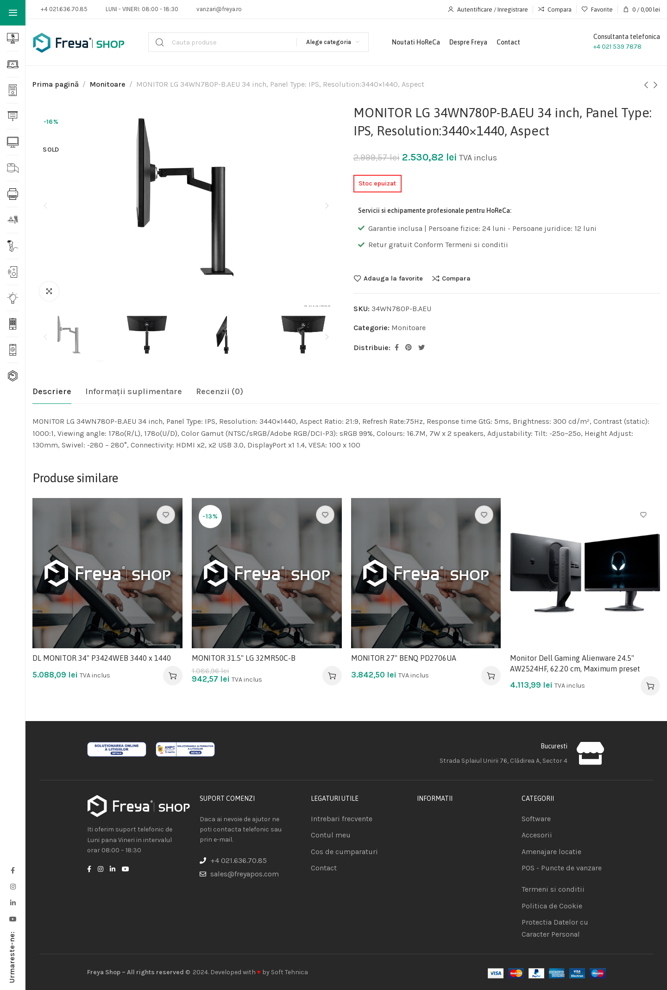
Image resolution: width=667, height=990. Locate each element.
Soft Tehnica (289, 972)
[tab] (51, 392)
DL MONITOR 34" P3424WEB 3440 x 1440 (101, 658)
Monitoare (107, 84)
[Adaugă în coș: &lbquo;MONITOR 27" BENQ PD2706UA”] (491, 675)
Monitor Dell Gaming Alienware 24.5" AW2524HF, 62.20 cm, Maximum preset (575, 663)
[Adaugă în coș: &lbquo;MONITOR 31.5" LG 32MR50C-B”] (332, 675)
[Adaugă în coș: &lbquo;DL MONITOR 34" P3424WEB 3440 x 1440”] (172, 675)
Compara (456, 278)
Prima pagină (55, 84)
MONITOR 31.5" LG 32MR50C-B (244, 658)
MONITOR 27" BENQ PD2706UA (403, 658)
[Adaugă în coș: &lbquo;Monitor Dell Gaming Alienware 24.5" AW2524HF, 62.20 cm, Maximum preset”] (650, 686)
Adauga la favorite (393, 278)
